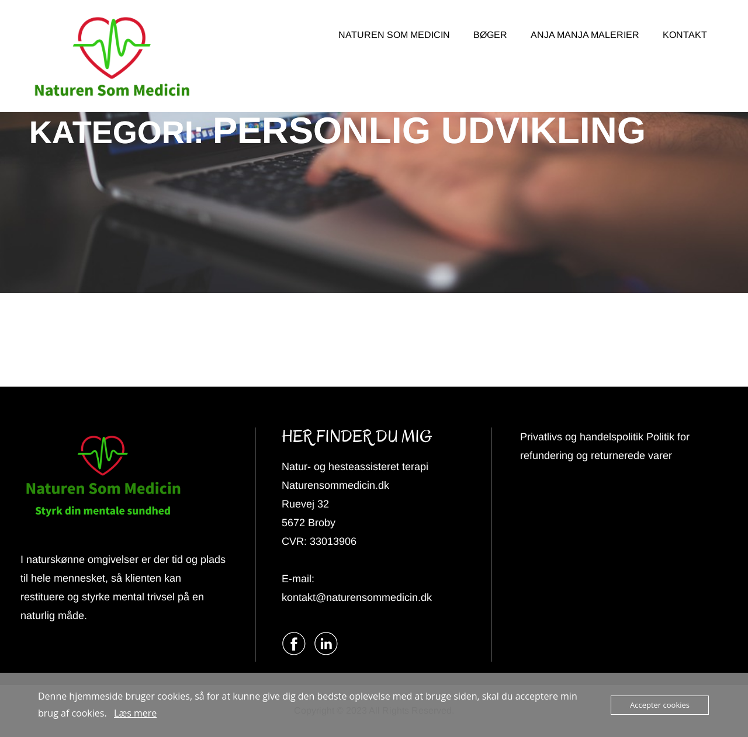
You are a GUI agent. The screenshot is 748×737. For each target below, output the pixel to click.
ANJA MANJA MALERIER (585, 35)
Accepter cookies (660, 705)
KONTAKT (685, 35)
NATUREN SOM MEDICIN (394, 35)
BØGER (490, 35)
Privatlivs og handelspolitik (583, 437)
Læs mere (135, 713)
